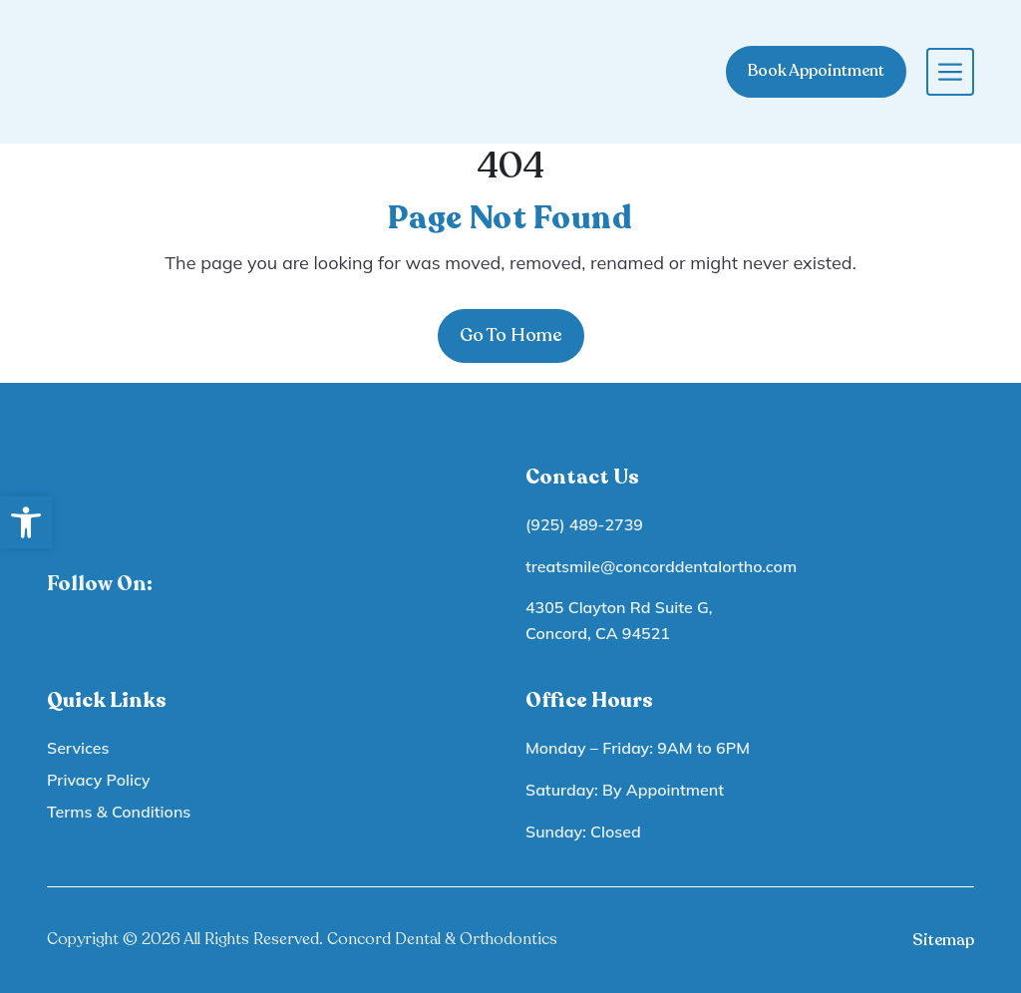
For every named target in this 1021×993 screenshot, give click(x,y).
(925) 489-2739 (584, 524)
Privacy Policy (99, 780)
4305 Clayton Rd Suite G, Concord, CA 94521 (619, 620)
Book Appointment (816, 71)
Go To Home (511, 335)
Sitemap (943, 940)
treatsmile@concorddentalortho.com (661, 566)
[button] (26, 522)
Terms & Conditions (118, 812)
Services (78, 748)
